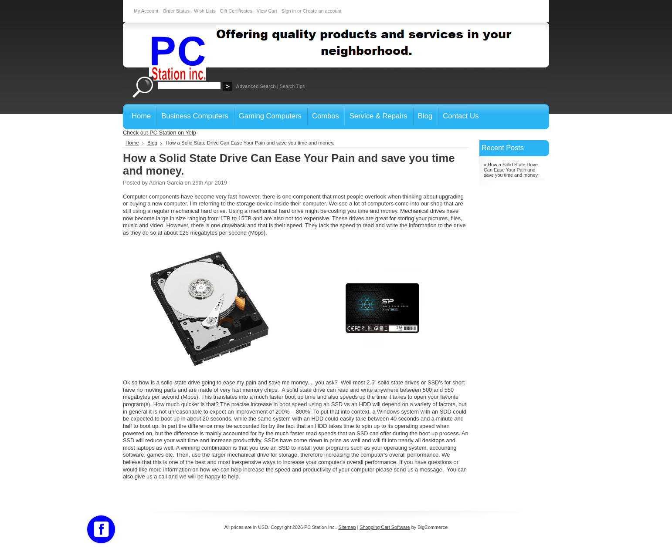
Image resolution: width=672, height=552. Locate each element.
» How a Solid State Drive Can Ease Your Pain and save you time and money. (511, 170)
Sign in (289, 10)
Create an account (322, 10)
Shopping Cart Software (385, 527)
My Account (146, 10)
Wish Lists (205, 10)
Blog (152, 142)
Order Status (176, 10)
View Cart (267, 10)
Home (132, 142)
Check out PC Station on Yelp (159, 132)
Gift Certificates (236, 10)
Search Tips (292, 86)
